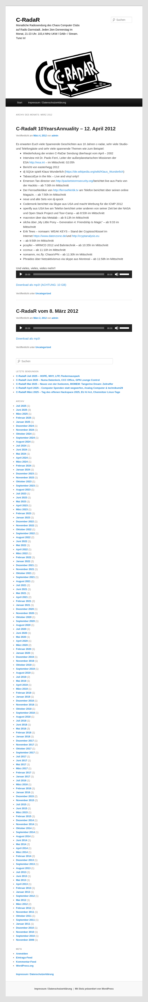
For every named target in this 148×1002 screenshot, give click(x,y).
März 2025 (22, 413)
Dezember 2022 (25, 521)
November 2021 (25, 569)
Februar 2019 (23, 692)
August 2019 (23, 672)
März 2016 (22, 784)
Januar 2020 (23, 653)
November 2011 (25, 912)
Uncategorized (43, 293)
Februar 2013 (23, 888)
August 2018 (23, 716)
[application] (74, 274)
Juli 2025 (21, 405)
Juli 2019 (21, 676)
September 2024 (25, 437)
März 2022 (22, 553)
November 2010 (25, 932)
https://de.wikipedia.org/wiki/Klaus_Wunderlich (94, 171)
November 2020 (25, 613)
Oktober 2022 (23, 529)
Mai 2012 (21, 900)
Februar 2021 (23, 601)
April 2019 (22, 684)
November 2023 (25, 477)
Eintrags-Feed (24, 957)
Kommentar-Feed (26, 961)
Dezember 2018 (25, 700)
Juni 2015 (21, 808)
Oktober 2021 (23, 573)
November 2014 (25, 824)
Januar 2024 (23, 469)
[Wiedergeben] (21, 274)
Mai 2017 (21, 764)
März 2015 (22, 812)
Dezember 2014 (25, 820)
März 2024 (22, 461)
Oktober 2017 (23, 748)
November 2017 (25, 744)
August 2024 (23, 441)
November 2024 (25, 429)
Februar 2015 (23, 816)
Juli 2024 (21, 445)
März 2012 (22, 904)
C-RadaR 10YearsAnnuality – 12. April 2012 (65, 128)
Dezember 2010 (25, 927)
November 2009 (25, 939)
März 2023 (22, 509)
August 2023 (23, 489)
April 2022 (22, 549)
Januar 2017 (23, 776)
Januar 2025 (23, 421)
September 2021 (25, 577)
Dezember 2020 (25, 609)
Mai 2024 (21, 453)
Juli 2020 (21, 629)
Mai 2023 (21, 501)
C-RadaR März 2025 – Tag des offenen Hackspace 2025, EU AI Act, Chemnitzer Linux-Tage (68, 392)
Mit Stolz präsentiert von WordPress (94, 988)
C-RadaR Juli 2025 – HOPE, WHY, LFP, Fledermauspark (48, 376)
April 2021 (22, 597)
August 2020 (23, 625)
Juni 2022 (21, 541)
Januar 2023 (23, 517)
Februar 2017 (23, 772)
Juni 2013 (21, 876)
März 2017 (22, 768)
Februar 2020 (23, 649)
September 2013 (25, 864)
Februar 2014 (23, 856)
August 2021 (23, 581)
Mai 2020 (21, 636)
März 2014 (22, 852)
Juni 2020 (21, 633)
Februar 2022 (23, 557)
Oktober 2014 (23, 828)
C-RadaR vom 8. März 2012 (47, 311)
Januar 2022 (23, 561)
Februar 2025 (23, 417)
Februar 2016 (23, 788)
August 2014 (23, 836)
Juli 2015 (21, 804)
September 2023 (25, 485)
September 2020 (25, 621)
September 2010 (25, 935)
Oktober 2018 (23, 708)
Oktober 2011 (23, 915)
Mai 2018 (21, 728)
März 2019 (22, 688)
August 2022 (23, 537)
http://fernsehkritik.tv (65, 190)
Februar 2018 (23, 732)
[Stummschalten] (116, 274)
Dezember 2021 (25, 565)
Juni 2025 (21, 409)
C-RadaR (28, 20)
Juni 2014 (21, 840)
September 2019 (25, 668)
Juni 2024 (21, 449)
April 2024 (22, 457)
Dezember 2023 (25, 473)
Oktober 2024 (23, 433)
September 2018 (25, 712)
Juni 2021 (21, 589)
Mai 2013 (21, 880)
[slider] (68, 274)
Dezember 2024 (25, 425)
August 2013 (23, 868)
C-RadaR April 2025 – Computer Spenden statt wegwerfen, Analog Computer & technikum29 (69, 388)
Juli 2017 (21, 756)
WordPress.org (24, 965)
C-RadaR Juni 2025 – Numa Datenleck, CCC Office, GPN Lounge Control (58, 380)
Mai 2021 (21, 593)
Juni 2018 (21, 724)
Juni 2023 (21, 497)
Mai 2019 (21, 680)
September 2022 (25, 533)
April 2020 (22, 640)
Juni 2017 (21, 760)
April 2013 (22, 884)
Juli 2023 (21, 493)
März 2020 (22, 645)
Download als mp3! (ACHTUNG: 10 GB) (41, 284)
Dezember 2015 (25, 796)
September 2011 (25, 919)
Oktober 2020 (23, 617)
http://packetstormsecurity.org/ (75, 180)
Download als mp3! (28, 338)
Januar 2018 (23, 736)
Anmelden (22, 953)
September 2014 (25, 832)
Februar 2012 (23, 908)
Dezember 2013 (25, 860)
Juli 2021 (21, 585)
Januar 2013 (23, 892)
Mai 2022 (21, 545)
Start (19, 102)
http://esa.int (37, 162)
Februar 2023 (23, 513)
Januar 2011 (23, 923)
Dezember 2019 (25, 656)
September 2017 (25, 752)
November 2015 (25, 800)
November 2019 (25, 660)
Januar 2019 (23, 696)
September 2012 (25, 895)
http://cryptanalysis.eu (85, 235)
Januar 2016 (23, 792)
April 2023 (22, 505)
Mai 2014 (21, 844)
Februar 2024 (23, 465)
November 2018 (25, 704)
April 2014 (22, 848)
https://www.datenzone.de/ (50, 235)
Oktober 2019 (23, 664)
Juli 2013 (21, 872)
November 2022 (25, 525)
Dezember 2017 (25, 740)
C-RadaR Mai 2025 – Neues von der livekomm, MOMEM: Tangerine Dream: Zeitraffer (64, 384)
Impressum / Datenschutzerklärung (47, 102)
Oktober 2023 (23, 481)
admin (55, 135)
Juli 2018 (21, 720)
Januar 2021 (23, 605)
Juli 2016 (21, 780)
